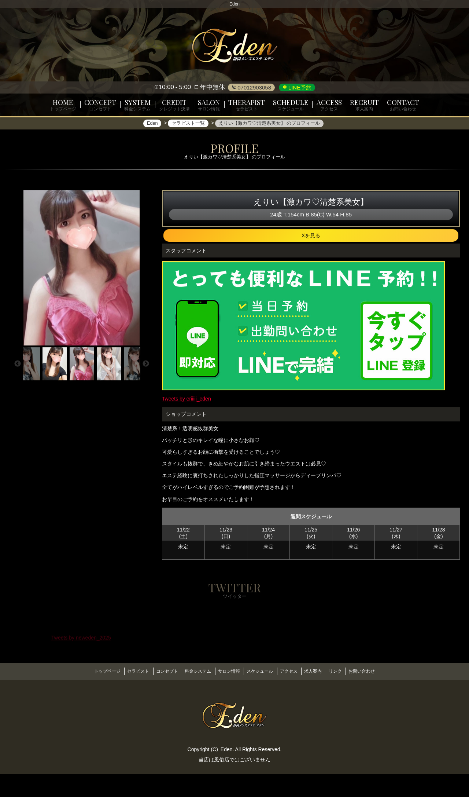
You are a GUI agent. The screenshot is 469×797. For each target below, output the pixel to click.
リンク (346, 696)
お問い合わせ (376, 696)
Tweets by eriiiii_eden (186, 426)
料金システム (193, 696)
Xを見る (311, 263)
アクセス (293, 696)
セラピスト (127, 696)
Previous (17, 391)
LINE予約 (299, 87)
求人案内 (321, 696)
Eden (227, 772)
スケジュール (261, 696)
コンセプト (159, 696)
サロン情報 (227, 696)
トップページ (93, 696)
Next (145, 391)
